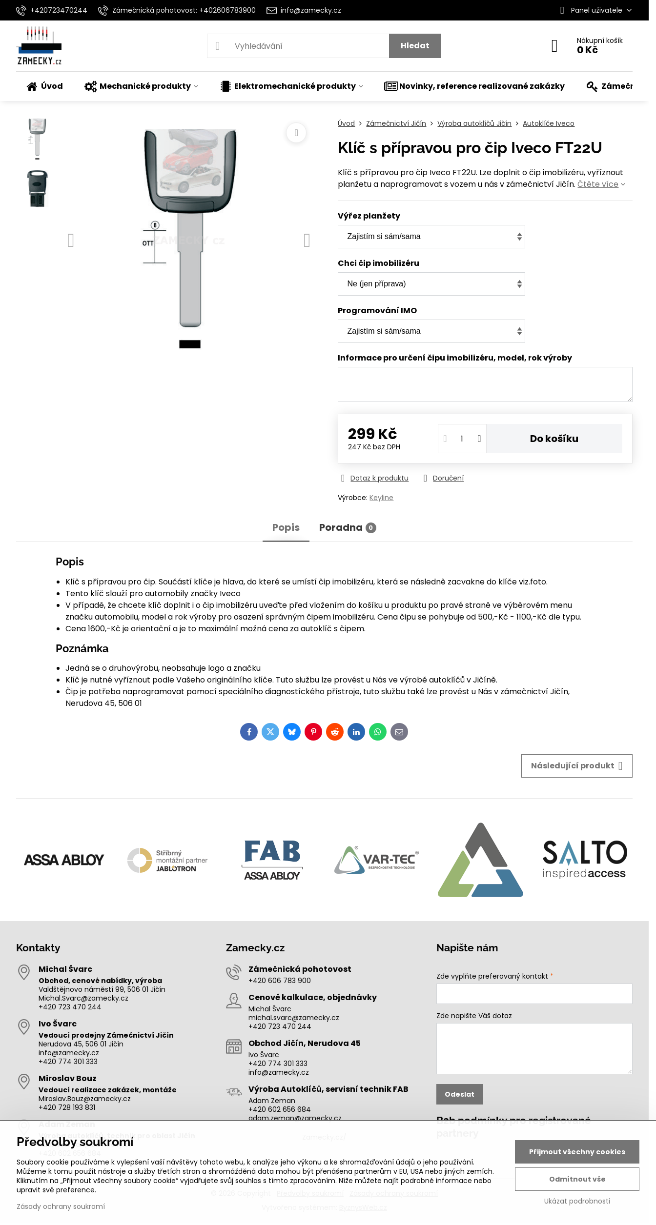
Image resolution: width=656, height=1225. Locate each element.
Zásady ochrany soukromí (61, 1206)
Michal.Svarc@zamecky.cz (83, 998)
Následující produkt (577, 766)
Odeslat (459, 1094)
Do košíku (554, 438)
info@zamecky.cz (69, 1053)
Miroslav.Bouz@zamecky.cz (85, 1099)
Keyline (381, 497)
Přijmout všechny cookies (577, 1152)
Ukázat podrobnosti (577, 1201)
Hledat (415, 45)
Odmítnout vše (577, 1179)
